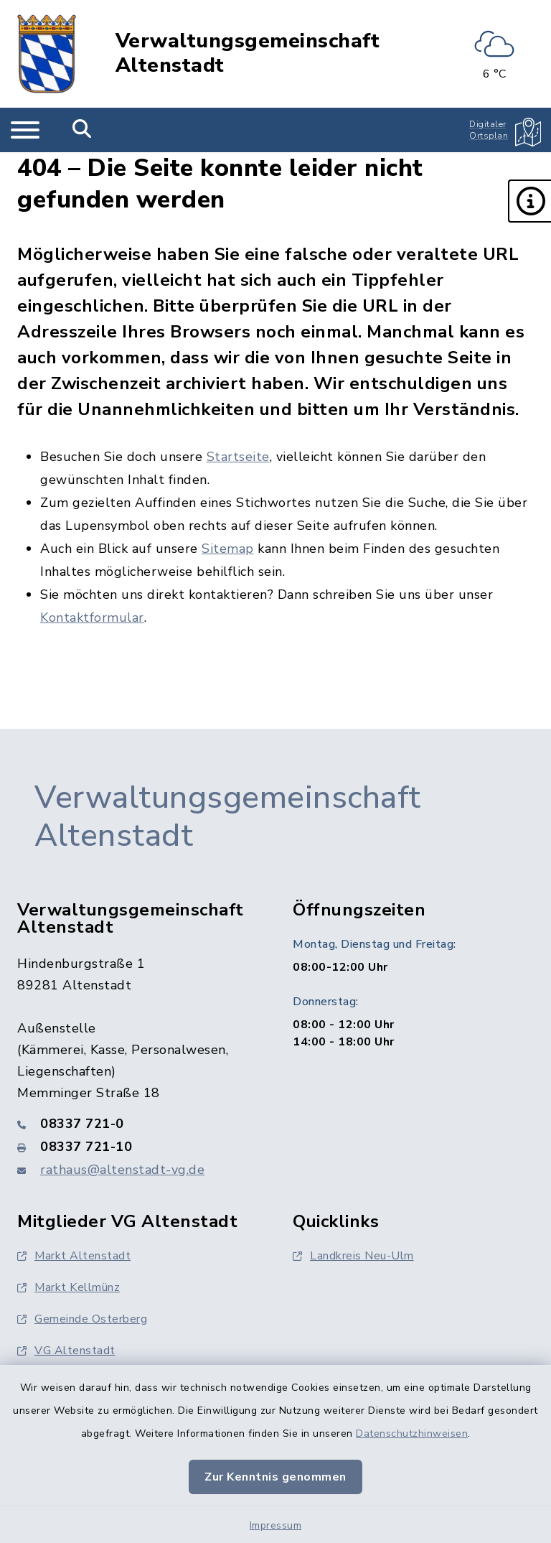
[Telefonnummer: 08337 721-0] (137, 1123)
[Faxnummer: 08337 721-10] (137, 1146)
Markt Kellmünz (68, 1287)
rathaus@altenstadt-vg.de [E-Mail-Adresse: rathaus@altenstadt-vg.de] (122, 1169)
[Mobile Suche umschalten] (82, 130)
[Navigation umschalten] (25, 130)
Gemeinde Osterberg (82, 1319)
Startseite (238, 456)
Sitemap (228, 548)
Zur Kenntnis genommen (275, 1477)
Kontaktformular (92, 617)
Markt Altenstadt (74, 1256)
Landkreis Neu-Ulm (353, 1256)
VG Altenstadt (66, 1350)
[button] (529, 201)
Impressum (276, 1525)
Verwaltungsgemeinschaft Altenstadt (248, 53)
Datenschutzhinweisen (412, 1433)
